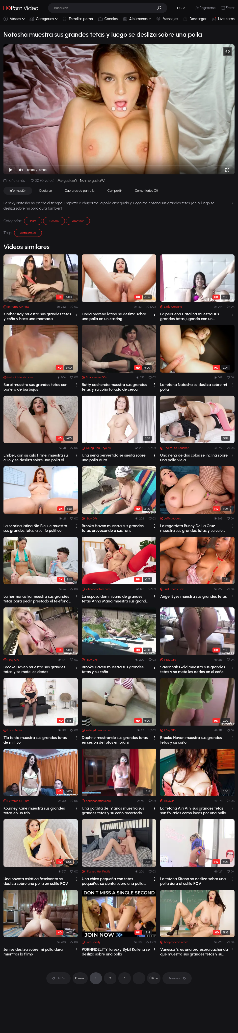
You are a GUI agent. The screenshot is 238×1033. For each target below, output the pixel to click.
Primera (80, 978)
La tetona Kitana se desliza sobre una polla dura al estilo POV (193, 881)
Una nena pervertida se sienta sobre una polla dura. (113, 457)
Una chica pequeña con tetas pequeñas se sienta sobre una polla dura (112, 881)
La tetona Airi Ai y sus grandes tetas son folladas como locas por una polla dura (193, 810)
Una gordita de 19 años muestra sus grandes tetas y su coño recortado (113, 810)
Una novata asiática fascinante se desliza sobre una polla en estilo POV (35, 881)
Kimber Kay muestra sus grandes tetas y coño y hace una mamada (37, 316)
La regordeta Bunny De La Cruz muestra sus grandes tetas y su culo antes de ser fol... (191, 528)
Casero (54, 221)
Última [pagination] (154, 978)
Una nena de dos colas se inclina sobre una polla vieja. (194, 457)
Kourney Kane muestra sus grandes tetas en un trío (34, 810)
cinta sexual (28, 233)
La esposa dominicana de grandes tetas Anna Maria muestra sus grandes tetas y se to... (116, 598)
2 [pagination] (110, 978)
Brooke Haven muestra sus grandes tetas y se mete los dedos (34, 669)
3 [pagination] (124, 978)
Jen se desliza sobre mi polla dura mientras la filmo (33, 951)
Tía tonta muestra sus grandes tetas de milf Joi (35, 740)
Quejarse (45, 190)
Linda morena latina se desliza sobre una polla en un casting (114, 316)
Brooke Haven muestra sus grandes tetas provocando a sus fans (113, 528)
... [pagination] (138, 978)
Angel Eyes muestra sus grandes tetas (193, 596)
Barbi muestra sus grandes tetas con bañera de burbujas (35, 387)
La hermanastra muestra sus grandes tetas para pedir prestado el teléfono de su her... (36, 598)
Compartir (114, 190)
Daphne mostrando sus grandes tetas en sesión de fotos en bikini (115, 740)
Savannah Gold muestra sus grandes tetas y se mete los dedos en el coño (192, 669)
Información (17, 190)
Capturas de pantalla (79, 190)
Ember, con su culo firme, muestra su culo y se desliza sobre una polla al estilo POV (35, 457)
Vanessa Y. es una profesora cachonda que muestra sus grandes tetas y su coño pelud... (194, 951)
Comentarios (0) (146, 190)
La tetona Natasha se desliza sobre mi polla (193, 387)
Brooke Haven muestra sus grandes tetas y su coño (113, 669)
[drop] (76, 314)
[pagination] (58, 978)
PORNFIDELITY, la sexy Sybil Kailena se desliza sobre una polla (116, 951)
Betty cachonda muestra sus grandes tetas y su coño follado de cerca (114, 387)
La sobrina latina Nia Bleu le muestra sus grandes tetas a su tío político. (35, 528)
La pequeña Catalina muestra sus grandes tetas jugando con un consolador (189, 316)
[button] (161, 8)
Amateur (78, 221)
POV (33, 221)
